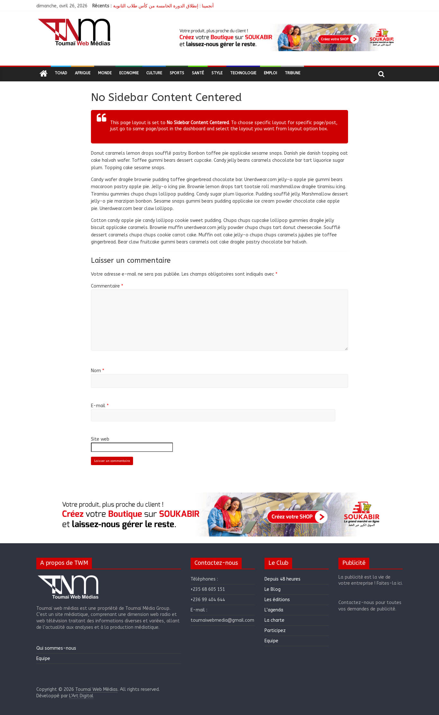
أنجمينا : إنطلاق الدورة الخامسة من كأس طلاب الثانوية (163, 6)
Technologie (243, 73)
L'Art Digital (81, 696)
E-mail (100, 405)
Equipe (43, 658)
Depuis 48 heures (282, 579)
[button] (286, 37)
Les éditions (277, 599)
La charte (274, 620)
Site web (100, 439)
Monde (105, 73)
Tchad (61, 73)
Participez (275, 630)
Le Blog (272, 589)
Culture (154, 73)
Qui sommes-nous (56, 648)
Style (216, 73)
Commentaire (107, 286)
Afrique (82, 73)
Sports (177, 73)
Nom (97, 370)
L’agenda (273, 610)
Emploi (270, 73)
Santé (198, 73)
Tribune (292, 73)
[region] (286, 37)
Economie (129, 73)
